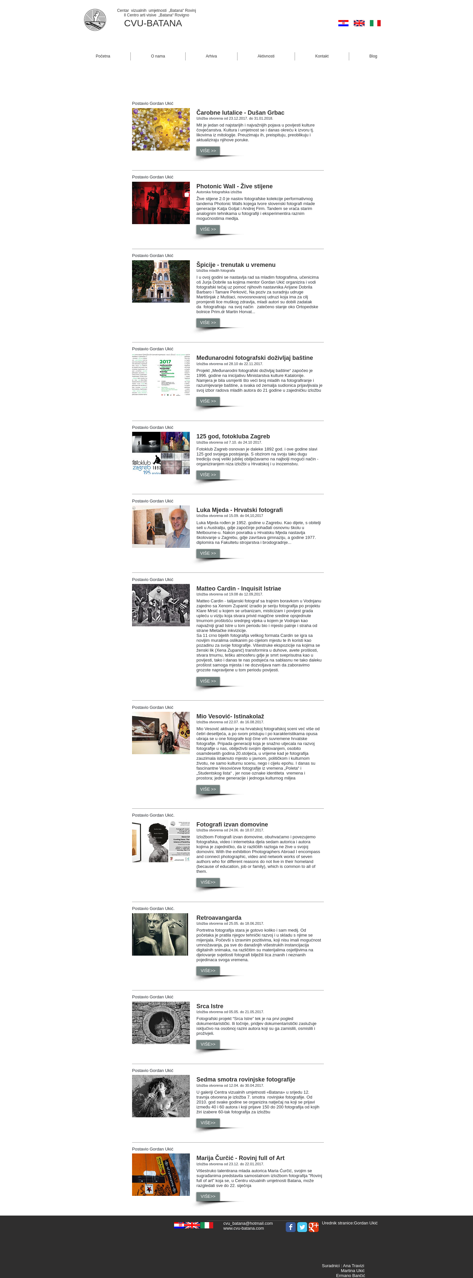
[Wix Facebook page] (291, 1227)
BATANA (164, 23)
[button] (158, 56)
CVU (134, 23)
